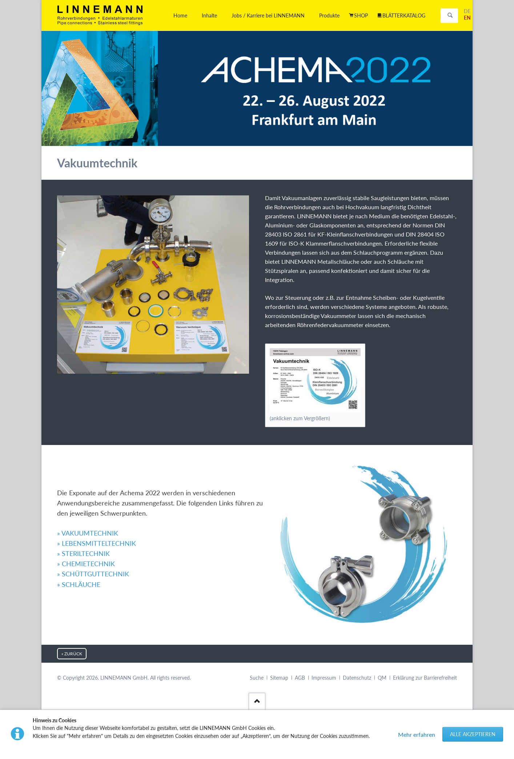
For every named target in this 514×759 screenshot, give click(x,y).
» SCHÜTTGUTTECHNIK (93, 515)
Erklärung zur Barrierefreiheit (425, 678)
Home (180, 15)
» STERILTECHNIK (83, 494)
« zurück (71, 653)
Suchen (450, 15)
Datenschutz (357, 678)
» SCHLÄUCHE (78, 525)
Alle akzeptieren (472, 734)
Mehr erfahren (416, 734)
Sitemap (279, 678)
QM (382, 678)
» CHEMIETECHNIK (86, 505)
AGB (300, 678)
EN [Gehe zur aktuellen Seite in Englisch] (467, 18)
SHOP (361, 15)
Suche (257, 678)
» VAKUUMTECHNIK (87, 474)
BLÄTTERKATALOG (403, 15)
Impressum (324, 678)
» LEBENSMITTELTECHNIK (96, 484)
